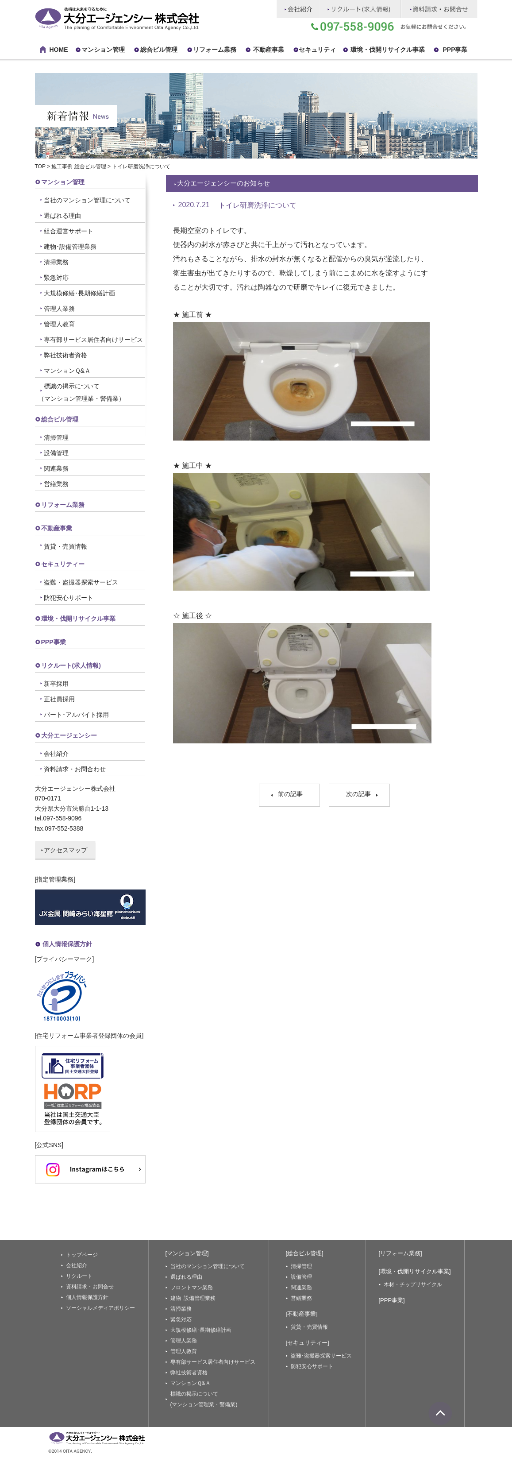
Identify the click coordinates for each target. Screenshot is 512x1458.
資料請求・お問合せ (90, 1287)
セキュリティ (317, 49)
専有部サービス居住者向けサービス (93, 339)
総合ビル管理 (158, 49)
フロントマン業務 (191, 1287)
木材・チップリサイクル (413, 1284)
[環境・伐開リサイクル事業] (415, 1271)
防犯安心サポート (68, 597)
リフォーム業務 (63, 504)
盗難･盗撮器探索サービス (321, 1356)
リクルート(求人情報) (71, 665)
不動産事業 (268, 49)
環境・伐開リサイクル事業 (387, 49)
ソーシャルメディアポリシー (100, 1308)
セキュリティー (63, 564)
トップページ (82, 1255)
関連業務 (56, 468)
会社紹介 (56, 753)
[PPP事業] (392, 1300)
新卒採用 (56, 683)
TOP (40, 166)
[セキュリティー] (307, 1342)
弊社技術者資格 (65, 355)
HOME (59, 49)
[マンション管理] (187, 1253)
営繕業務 (56, 483)
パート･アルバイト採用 (76, 714)
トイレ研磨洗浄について (257, 205)
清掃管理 (56, 437)
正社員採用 (59, 699)
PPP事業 (455, 49)
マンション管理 (103, 49)
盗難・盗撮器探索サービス (81, 582)
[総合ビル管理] (304, 1253)
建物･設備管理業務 (70, 246)
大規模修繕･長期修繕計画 (79, 293)
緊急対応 (56, 277)
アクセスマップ (65, 850)
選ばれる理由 (62, 215)
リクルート (79, 1276)
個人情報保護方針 (67, 944)
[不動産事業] (302, 1314)
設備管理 (56, 452)
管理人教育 (59, 324)
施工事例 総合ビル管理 (78, 166)
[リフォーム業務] (400, 1253)
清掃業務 (56, 262)
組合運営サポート (68, 231)
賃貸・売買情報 (65, 546)
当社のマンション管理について (87, 200)
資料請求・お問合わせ (75, 769)
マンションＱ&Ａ (67, 370)
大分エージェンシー (69, 735)
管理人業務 (59, 308)
